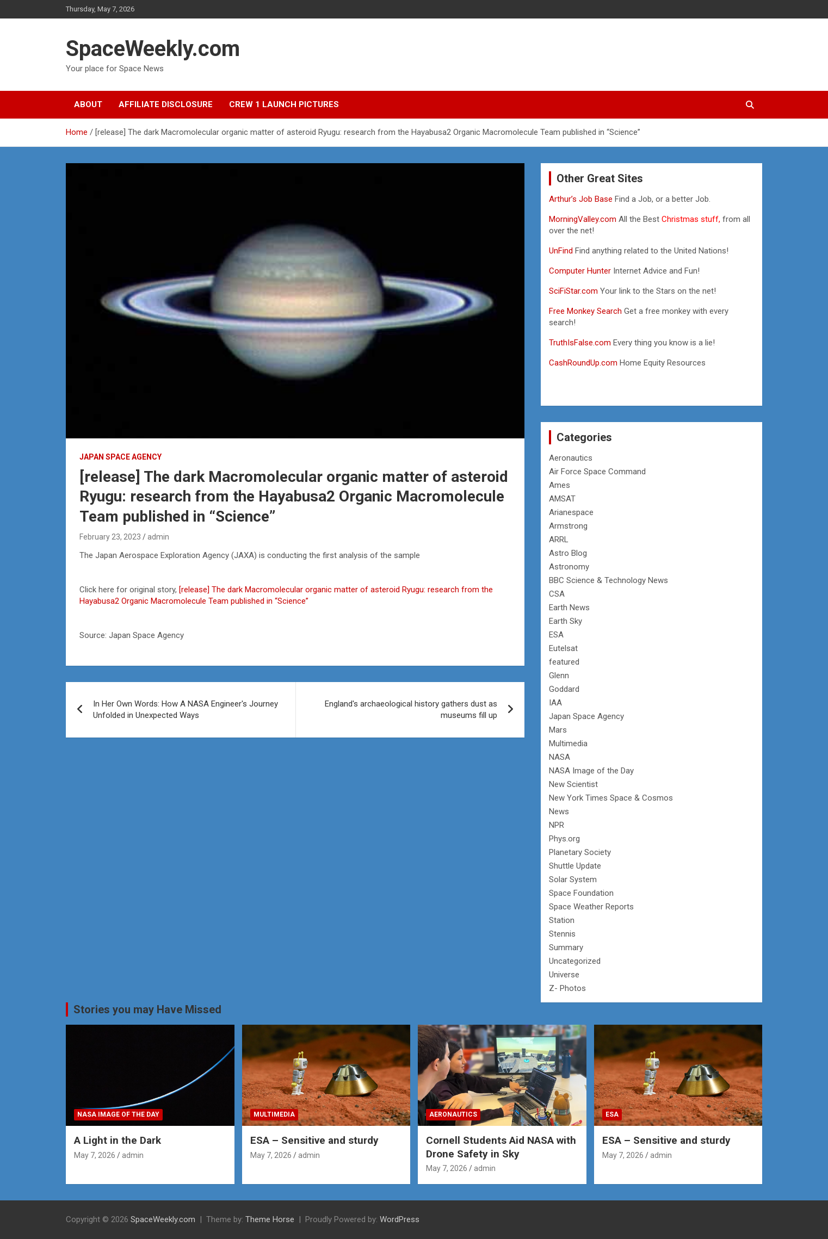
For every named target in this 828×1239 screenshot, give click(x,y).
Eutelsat (563, 648)
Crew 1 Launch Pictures (284, 104)
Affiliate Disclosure (166, 104)
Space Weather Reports (591, 907)
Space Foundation (581, 893)
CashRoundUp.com (583, 363)
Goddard (564, 689)
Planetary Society (580, 852)
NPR (556, 825)
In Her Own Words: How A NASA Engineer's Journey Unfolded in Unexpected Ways (185, 709)
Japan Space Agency (120, 457)
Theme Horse (269, 1219)
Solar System (573, 879)
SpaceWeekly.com (153, 48)
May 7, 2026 (94, 1155)
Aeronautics (570, 458)
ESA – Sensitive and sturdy (314, 1140)
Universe (564, 975)
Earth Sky (565, 621)
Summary (566, 947)
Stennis (562, 934)
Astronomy (569, 567)
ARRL (559, 539)
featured (564, 662)
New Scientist (573, 784)
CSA (557, 594)
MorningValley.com (582, 219)
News (559, 811)
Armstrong (568, 526)
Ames (559, 485)
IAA (555, 703)
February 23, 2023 (110, 536)
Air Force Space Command (597, 471)
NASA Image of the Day (591, 771)
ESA (556, 635)
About (88, 104)
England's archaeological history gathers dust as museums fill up (411, 709)
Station (561, 920)
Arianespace (571, 512)
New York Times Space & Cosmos (611, 798)
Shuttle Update (575, 866)
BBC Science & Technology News (608, 580)
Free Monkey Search (585, 311)
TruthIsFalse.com (580, 343)
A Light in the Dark (117, 1140)
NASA (559, 757)
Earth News (569, 607)
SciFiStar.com (573, 291)
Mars (558, 730)
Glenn (559, 675)
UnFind (562, 251)
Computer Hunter (580, 271)
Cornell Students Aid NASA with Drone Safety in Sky (501, 1147)
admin (158, 536)
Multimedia (568, 743)
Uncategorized (575, 961)
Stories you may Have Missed (147, 1009)
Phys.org (564, 839)
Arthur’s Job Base (582, 199)
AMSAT (562, 499)
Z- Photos (567, 988)
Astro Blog (568, 553)
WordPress (399, 1219)
